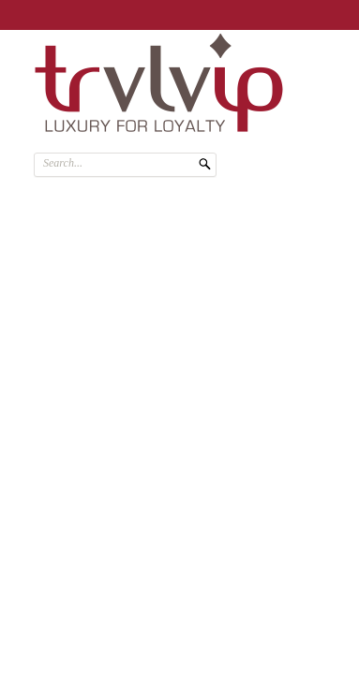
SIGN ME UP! (287, 12)
